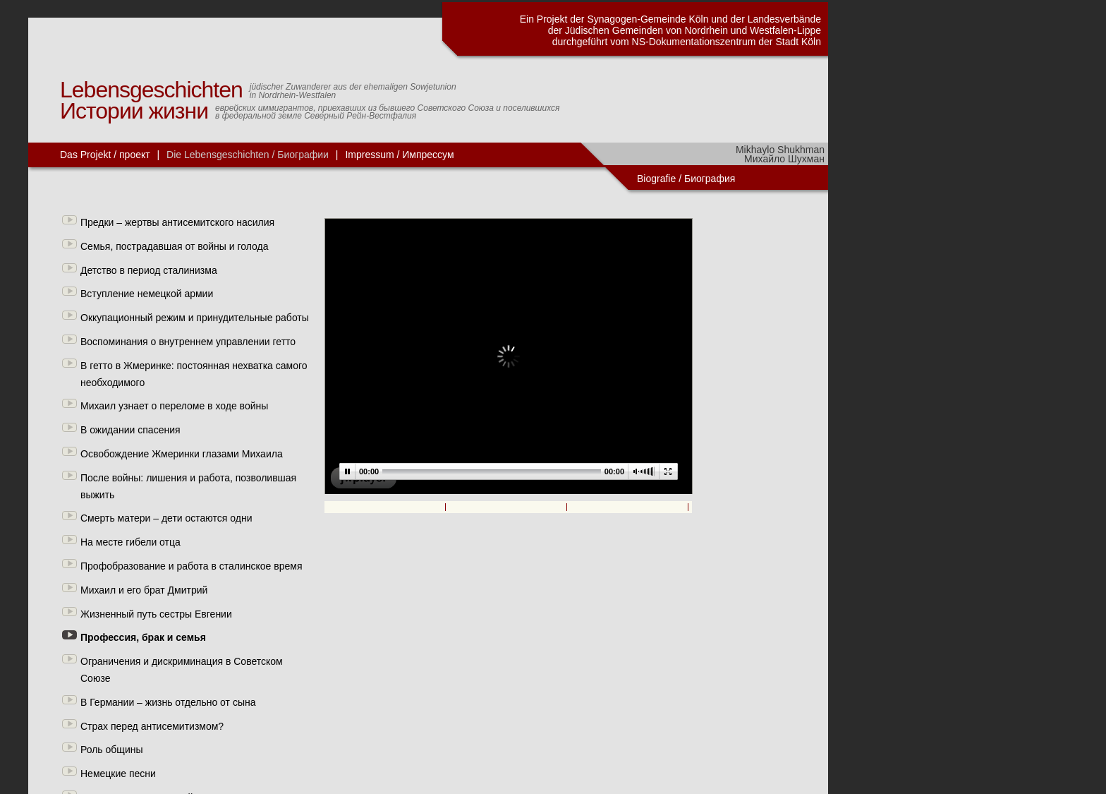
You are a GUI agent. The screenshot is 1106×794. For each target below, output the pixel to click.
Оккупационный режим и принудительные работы (194, 317)
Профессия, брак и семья (143, 637)
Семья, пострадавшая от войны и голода (174, 246)
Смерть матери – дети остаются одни (166, 518)
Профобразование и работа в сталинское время (191, 566)
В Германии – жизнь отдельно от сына (167, 702)
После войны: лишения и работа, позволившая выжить (188, 486)
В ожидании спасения (130, 429)
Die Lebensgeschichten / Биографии (247, 154)
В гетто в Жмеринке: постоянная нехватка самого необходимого (194, 374)
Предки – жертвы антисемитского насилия (177, 222)
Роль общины (111, 749)
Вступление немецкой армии (146, 293)
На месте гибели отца (130, 542)
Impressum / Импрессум (399, 154)
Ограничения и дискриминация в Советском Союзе (181, 670)
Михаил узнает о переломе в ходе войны (174, 405)
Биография (711, 178)
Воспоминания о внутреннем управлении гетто (188, 341)
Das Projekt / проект (105, 154)
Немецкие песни (118, 773)
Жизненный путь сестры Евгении (156, 614)
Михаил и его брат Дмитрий (143, 590)
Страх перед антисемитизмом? (152, 726)
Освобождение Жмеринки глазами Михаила (181, 453)
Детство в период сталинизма (148, 270)
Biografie (656, 178)
